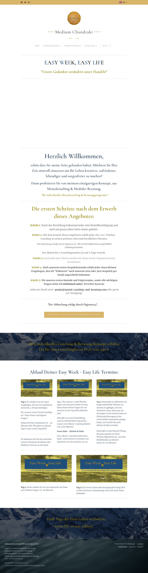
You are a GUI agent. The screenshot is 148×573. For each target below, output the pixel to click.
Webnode (131, 544)
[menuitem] (29, 46)
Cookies (140, 544)
